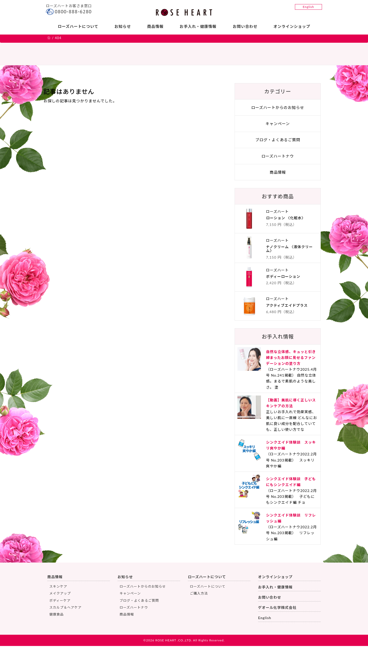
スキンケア (58, 587)
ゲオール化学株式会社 (277, 608)
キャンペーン (278, 124)
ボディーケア (60, 601)
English (308, 7)
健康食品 (56, 615)
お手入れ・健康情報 (198, 26)
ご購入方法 (199, 594)
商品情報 (155, 26)
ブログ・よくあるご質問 (277, 141)
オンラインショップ (292, 26)
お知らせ (122, 26)
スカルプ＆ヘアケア (65, 608)
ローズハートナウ (277, 157)
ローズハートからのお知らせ (277, 108)
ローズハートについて (77, 26)
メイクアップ (60, 594)
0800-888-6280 (73, 12)
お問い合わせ (245, 26)
